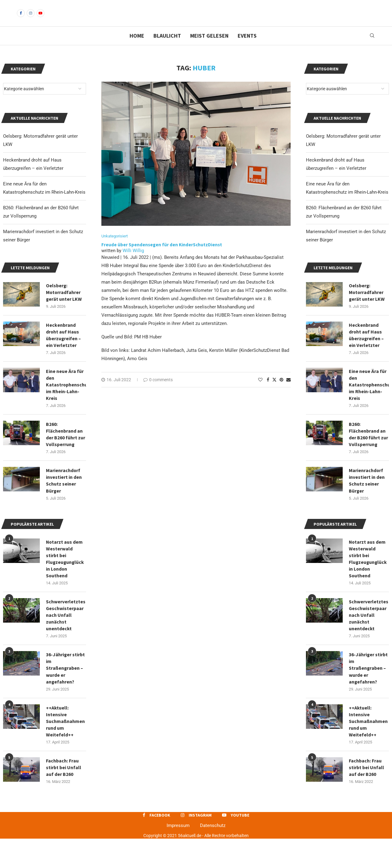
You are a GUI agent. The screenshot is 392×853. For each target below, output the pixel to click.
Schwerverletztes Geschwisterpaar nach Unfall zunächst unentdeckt (368, 628)
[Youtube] (40, 18)
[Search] (372, 46)
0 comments (158, 390)
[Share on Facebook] (268, 390)
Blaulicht (167, 46)
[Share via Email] (288, 390)
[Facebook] (21, 18)
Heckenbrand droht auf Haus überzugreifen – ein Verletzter (366, 346)
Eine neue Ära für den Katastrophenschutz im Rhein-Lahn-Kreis (369, 396)
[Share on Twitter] (274, 390)
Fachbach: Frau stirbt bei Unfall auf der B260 (366, 782)
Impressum (178, 840)
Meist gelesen (209, 46)
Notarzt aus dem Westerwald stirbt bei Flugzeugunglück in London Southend (368, 571)
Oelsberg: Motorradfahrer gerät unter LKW (367, 303)
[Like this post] (260, 390)
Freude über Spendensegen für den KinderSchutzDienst (162, 255)
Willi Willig (133, 261)
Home (137, 46)
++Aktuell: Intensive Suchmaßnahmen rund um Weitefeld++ (368, 735)
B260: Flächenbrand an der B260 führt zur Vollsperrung (368, 446)
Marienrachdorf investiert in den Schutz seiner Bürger (367, 492)
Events (247, 46)
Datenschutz (212, 840)
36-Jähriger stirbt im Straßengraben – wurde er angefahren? (368, 681)
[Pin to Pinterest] (281, 390)
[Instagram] (31, 18)
